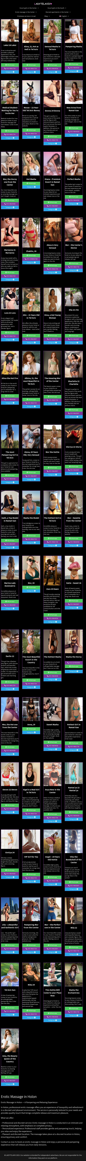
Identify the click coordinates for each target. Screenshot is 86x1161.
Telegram (9, 72)
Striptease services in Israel (26, 16)
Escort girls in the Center (29, 8)
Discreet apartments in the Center (58, 12)
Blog (47, 16)
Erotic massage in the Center (26, 12)
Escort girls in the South (57, 8)
